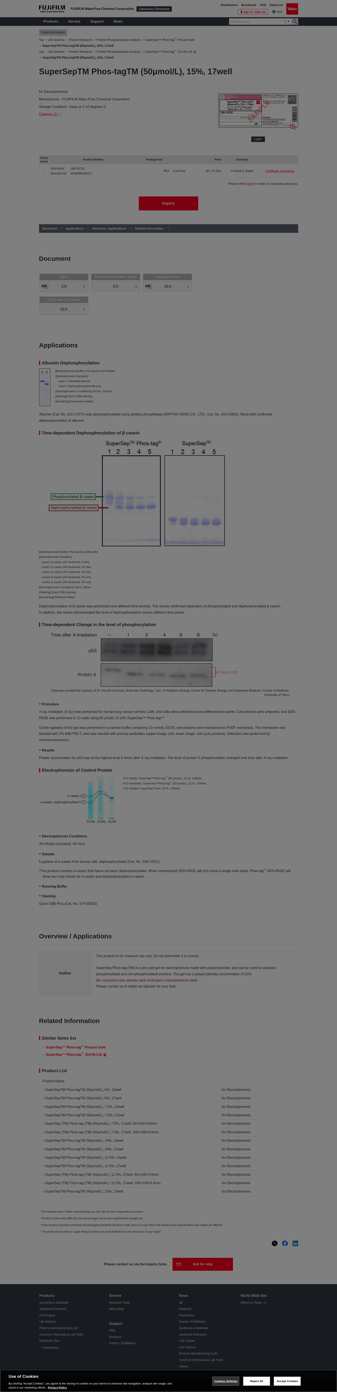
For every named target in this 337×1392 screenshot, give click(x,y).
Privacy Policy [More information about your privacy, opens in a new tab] (57, 1387)
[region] (168, 1381)
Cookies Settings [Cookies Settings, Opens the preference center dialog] (225, 1381)
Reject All (256, 1381)
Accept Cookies (287, 1381)
